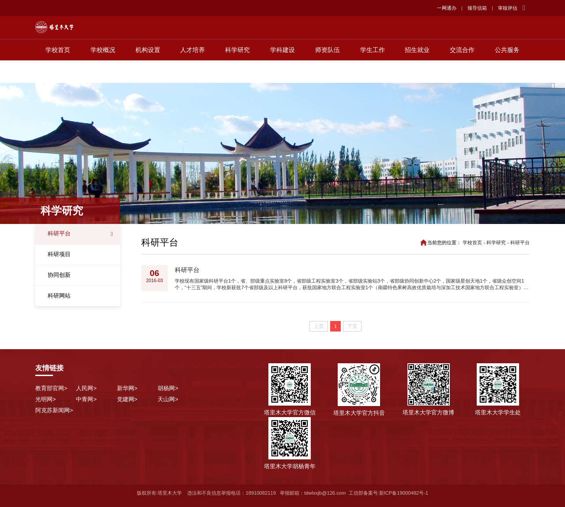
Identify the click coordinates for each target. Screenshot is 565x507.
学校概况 (102, 72)
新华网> (127, 388)
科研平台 (59, 233)
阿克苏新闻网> (54, 410)
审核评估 (507, 8)
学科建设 (282, 72)
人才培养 (192, 72)
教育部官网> (51, 388)
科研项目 (59, 254)
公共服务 (507, 72)
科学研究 (237, 72)
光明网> (45, 399)
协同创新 (59, 275)
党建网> (127, 399)
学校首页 (57, 72)
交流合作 (462, 72)
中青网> (86, 399)
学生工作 (372, 72)
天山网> (168, 399)
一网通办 (446, 8)
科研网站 (59, 295)
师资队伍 (327, 72)
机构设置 (148, 72)
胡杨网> (168, 388)
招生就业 (417, 72)
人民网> (86, 388)
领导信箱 (477, 8)
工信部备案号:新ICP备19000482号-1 (388, 493)
